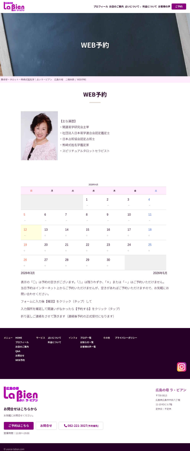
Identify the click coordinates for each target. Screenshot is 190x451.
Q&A (17, 351)
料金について (149, 6)
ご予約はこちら (18, 425)
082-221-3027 (83, 425)
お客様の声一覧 (88, 346)
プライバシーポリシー (126, 337)
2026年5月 (160, 273)
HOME (18, 337)
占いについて (132, 6)
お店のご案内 (116, 6)
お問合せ (19, 355)
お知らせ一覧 (87, 342)
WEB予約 (20, 360)
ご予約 (178, 6)
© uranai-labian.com (14, 449)
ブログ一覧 (85, 337)
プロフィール (101, 6)
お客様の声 (164, 6)
